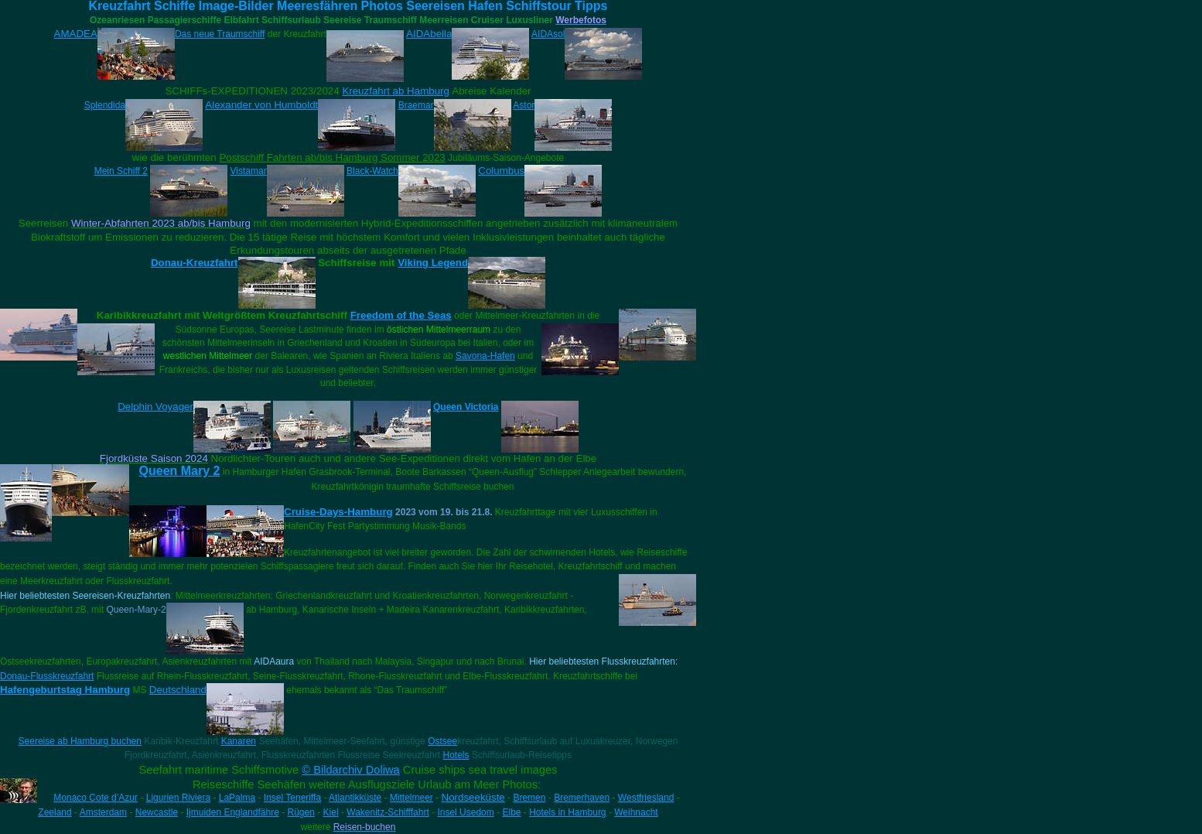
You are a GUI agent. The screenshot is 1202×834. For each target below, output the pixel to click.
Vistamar (248, 171)
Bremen (529, 797)
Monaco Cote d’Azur (95, 797)
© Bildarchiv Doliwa (350, 770)
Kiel (331, 812)
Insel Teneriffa (292, 797)
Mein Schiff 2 (121, 171)
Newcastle (156, 812)
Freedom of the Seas (401, 315)
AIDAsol (548, 34)
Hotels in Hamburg (567, 812)
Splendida (104, 105)
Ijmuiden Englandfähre (232, 812)
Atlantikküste (355, 797)
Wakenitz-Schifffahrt (388, 812)
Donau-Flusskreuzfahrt (47, 676)
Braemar (416, 105)
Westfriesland (646, 797)
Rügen (301, 812)
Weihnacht (635, 812)
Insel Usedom (465, 812)
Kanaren (238, 741)
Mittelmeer (411, 797)
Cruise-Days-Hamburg (338, 512)
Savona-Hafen (485, 355)
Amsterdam (103, 812)
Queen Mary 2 (179, 470)
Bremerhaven (582, 797)
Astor (523, 105)
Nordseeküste (473, 797)
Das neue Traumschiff (220, 34)
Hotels (455, 755)
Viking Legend (433, 262)
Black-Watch (372, 171)
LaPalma (237, 797)
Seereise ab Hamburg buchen (80, 741)
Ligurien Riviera (178, 797)
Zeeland (54, 812)
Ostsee (442, 741)
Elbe (511, 812)
